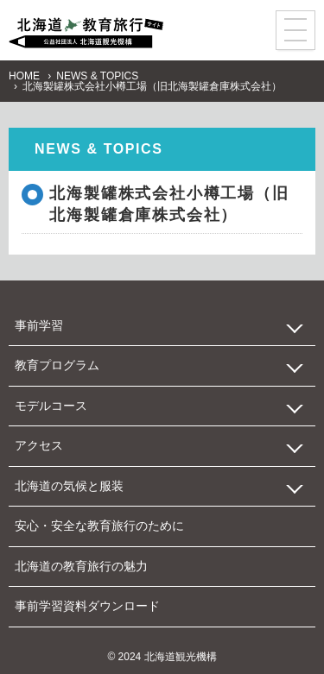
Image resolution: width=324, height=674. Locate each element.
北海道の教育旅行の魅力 (81, 566)
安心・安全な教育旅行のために (99, 525)
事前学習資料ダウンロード (87, 606)
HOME (24, 76)
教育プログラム (57, 365)
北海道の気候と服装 (69, 486)
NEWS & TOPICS (97, 76)
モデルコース (51, 406)
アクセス (39, 445)
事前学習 (39, 325)
